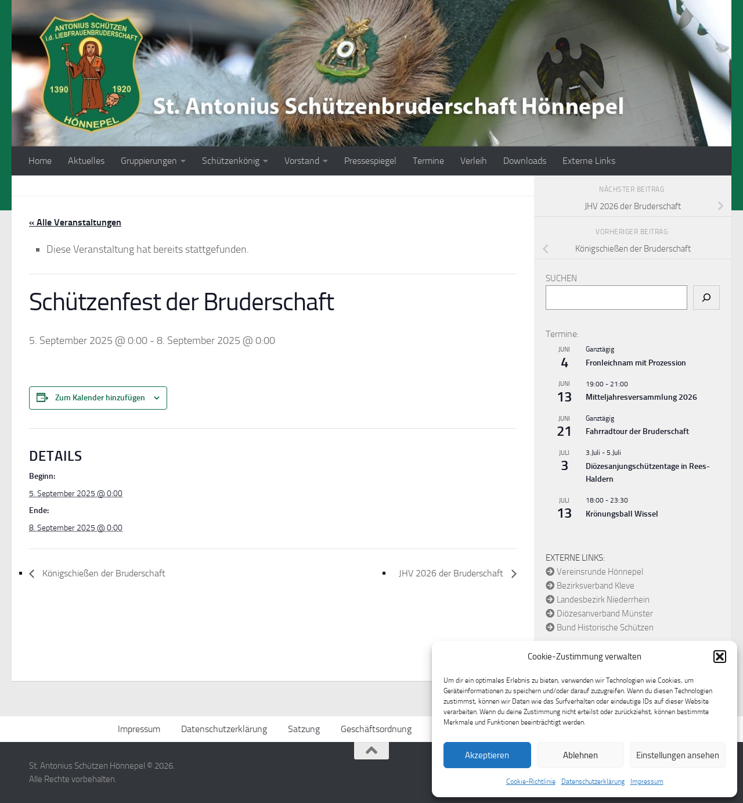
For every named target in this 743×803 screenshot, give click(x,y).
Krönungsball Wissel (622, 514)
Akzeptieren (487, 755)
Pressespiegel (370, 160)
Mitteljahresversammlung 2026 (641, 397)
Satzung (304, 728)
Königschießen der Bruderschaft (102, 573)
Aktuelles (86, 160)
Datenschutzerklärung (593, 781)
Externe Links (588, 160)
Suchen (561, 278)
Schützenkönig (230, 160)
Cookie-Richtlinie (531, 781)
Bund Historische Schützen (600, 627)
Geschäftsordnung (376, 728)
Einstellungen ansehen (677, 755)
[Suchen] (706, 297)
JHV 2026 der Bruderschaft (452, 573)
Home (40, 160)
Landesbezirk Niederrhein (598, 599)
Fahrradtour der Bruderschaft (637, 431)
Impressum (646, 781)
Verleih (473, 160)
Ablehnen (580, 755)
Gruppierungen (149, 160)
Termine (428, 160)
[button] (720, 656)
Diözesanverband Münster (599, 613)
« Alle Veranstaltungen (75, 222)
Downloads (524, 160)
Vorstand (301, 160)
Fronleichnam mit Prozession (636, 363)
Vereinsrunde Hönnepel (594, 572)
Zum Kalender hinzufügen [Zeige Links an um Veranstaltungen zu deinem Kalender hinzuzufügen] (100, 398)
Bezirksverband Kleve (590, 585)
